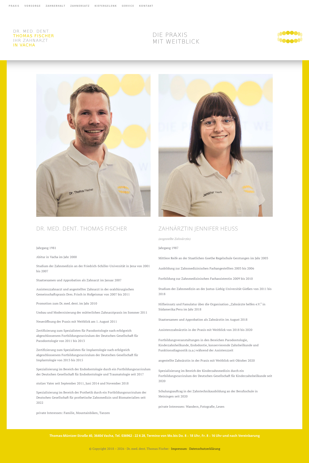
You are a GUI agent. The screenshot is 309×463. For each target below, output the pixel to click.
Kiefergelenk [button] (106, 5)
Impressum (179, 448)
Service (128, 5)
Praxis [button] (14, 5)
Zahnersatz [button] (80, 5)
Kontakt (146, 5)
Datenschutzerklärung (204, 448)
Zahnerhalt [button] (55, 5)
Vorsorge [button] (32, 5)
